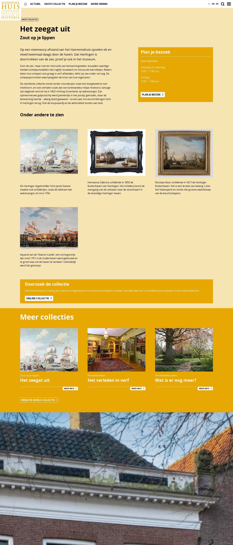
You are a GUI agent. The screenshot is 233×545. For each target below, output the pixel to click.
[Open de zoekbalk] (223, 4)
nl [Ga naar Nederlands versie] (209, 4)
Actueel (35, 4)
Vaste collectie (54, 4)
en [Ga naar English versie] (213, 4)
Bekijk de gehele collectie (38, 400)
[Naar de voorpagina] (10, 10)
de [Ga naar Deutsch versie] (217, 4)
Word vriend (99, 4)
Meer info (69, 388)
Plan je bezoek (78, 4)
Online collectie (37, 298)
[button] (229, 4)
